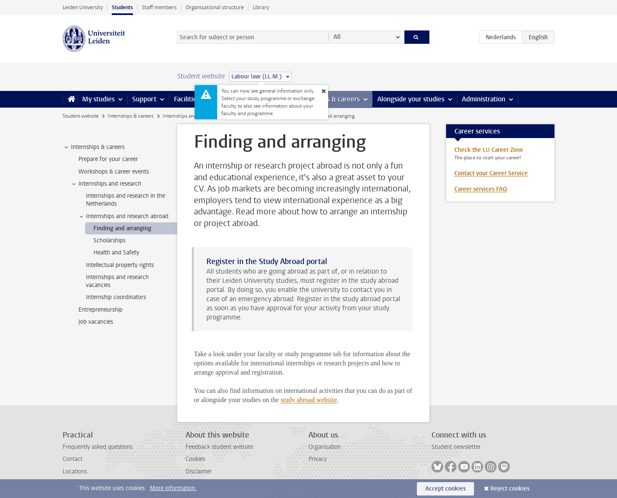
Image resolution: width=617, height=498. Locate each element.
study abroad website (309, 399)
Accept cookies (445, 489)
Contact (73, 459)
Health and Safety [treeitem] (116, 253)
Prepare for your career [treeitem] (108, 159)
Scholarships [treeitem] (109, 240)
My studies (98, 99)
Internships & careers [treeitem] (94, 147)
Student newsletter (456, 447)
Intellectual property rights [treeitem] (120, 265)
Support (144, 99)
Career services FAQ (480, 189)
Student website (80, 116)
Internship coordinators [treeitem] (116, 297)
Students (122, 7)
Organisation (324, 447)
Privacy (317, 459)
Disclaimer (199, 471)
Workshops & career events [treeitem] (113, 172)
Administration (483, 99)
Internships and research (189, 116)
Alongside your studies (410, 99)
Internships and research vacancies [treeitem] (117, 281)
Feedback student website (219, 447)
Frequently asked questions (98, 447)
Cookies (195, 459)
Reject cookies (509, 489)
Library (261, 7)
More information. (173, 488)
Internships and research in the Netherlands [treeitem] (125, 200)
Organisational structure (215, 7)
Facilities (187, 99)
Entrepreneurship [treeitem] (100, 310)
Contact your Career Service (491, 173)
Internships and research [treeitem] (105, 184)
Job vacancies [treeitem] (95, 322)
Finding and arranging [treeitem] (122, 228)
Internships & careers (130, 116)
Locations (75, 471)
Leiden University (83, 7)
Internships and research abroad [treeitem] (123, 216)
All (337, 37)
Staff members (159, 7)
